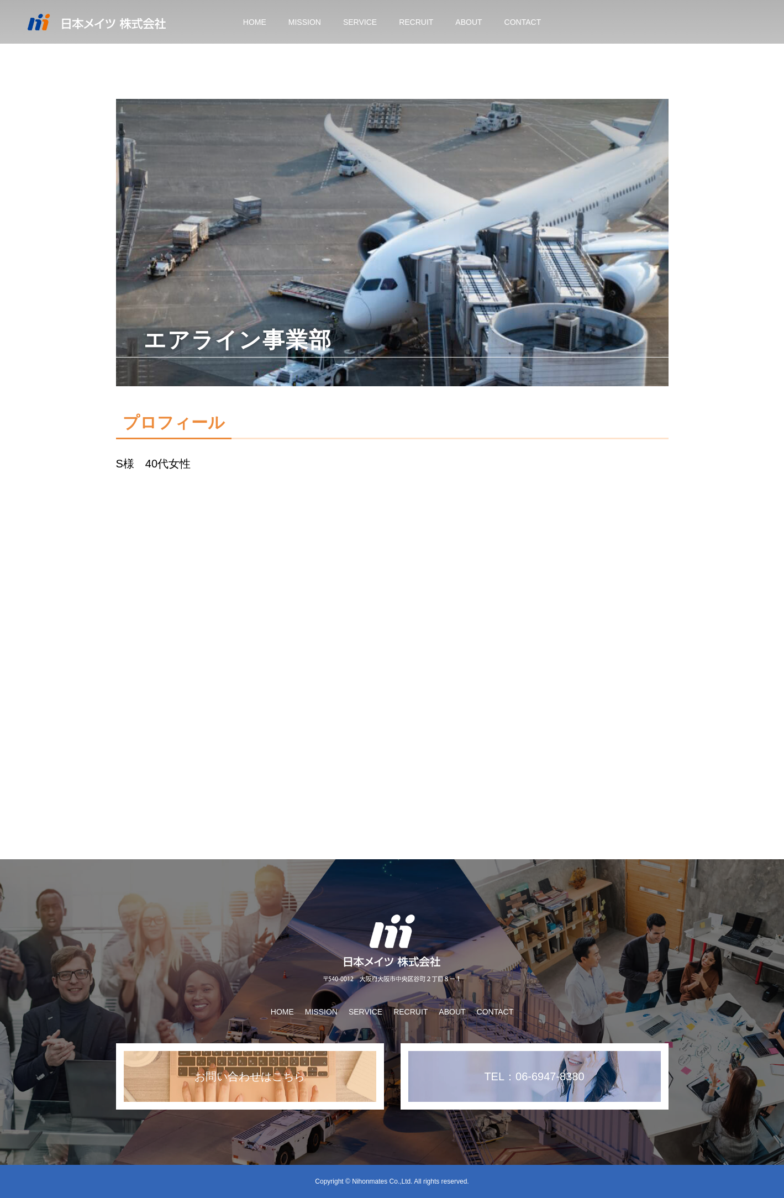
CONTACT (522, 22)
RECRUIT (416, 22)
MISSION (304, 22)
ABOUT (468, 22)
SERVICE (360, 22)
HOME (254, 22)
